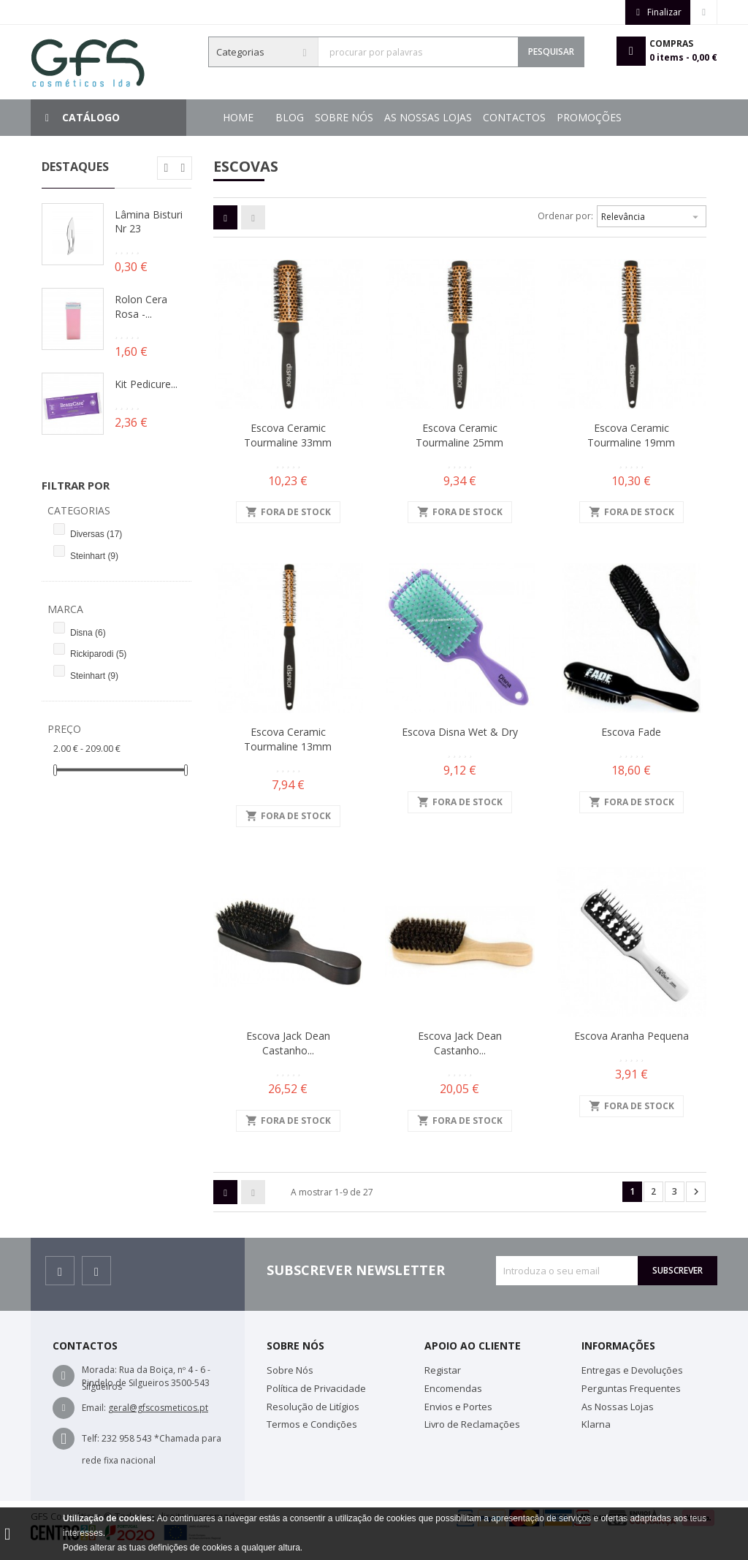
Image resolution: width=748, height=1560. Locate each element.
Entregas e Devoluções (632, 1370)
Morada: (99, 1369)
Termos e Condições (312, 1424)
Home (238, 117)
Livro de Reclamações (472, 1424)
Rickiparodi (98, 654)
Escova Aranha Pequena (631, 1036)
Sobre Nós (559, 117)
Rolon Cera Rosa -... (141, 306)
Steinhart (94, 556)
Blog (616, 117)
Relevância (651, 215)
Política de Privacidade (316, 1388)
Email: (94, 1407)
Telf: (90, 1438)
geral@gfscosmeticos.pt (158, 1407)
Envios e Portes (458, 1406)
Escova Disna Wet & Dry (460, 732)
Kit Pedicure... (146, 384)
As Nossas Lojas (473, 117)
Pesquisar (551, 51)
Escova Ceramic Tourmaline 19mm (631, 435)
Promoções (307, 117)
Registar (442, 1370)
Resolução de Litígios (313, 1406)
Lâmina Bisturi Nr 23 (149, 222)
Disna (88, 633)
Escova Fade (631, 732)
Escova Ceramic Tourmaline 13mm (288, 739)
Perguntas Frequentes (631, 1388)
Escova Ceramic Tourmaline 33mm (288, 435)
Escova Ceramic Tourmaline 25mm (459, 435)
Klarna (596, 1424)
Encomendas (453, 1388)
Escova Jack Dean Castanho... (288, 1043)
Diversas (96, 534)
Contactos (385, 117)
